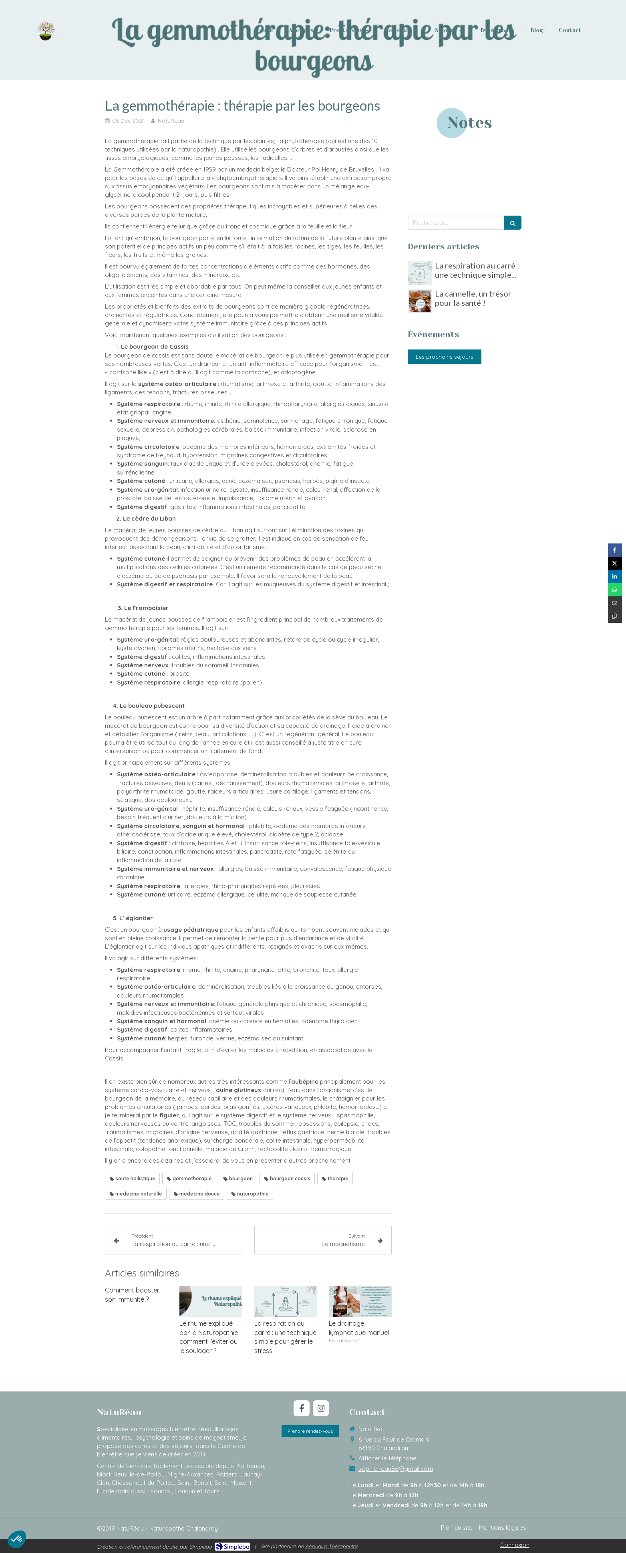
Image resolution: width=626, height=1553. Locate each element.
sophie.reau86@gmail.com (395, 1468)
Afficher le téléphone (387, 1458)
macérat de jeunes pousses (152, 530)
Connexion (514, 1545)
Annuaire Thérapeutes (331, 1546)
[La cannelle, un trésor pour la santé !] (420, 301)
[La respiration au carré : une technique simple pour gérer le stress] (420, 273)
